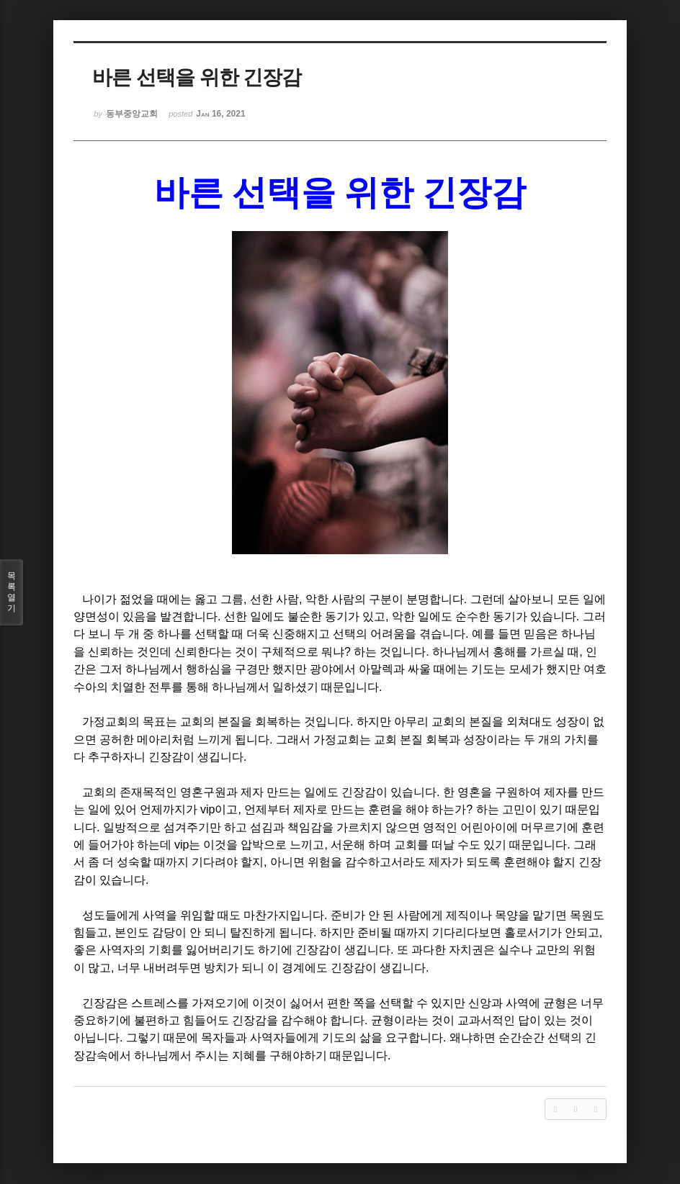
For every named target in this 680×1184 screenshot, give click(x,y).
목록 (11, 592)
